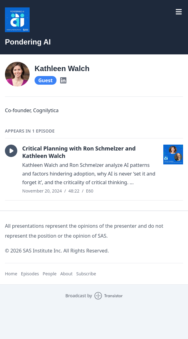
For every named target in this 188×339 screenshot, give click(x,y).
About (66, 274)
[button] (11, 151)
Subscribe (86, 274)
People (49, 274)
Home (11, 274)
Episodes (30, 274)
